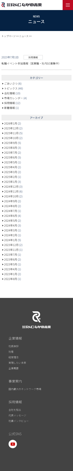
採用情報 (33, 57)
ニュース (23, 36)
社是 (11, 351)
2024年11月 (11, 191)
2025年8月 (10, 148)
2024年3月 (10, 230)
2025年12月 (11, 128)
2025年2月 (10, 177)
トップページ (9, 36)
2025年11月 (11, 133)
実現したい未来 (17, 362)
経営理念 (14, 357)
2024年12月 (11, 186)
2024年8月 (10, 206)
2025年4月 (10, 167)
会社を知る (15, 410)
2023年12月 (11, 245)
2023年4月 (10, 269)
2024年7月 (10, 211)
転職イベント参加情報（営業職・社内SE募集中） (31, 63)
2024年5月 (10, 220)
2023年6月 (10, 259)
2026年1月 (10, 123)
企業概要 (14, 368)
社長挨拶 (14, 346)
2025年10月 (11, 138)
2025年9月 (10, 143)
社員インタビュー (19, 421)
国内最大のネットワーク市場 (25, 389)
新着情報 (9, 108)
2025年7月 (10, 152)
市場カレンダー (13, 98)
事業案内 (15, 381)
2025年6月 (10, 157)
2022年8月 (10, 279)
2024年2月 (10, 235)
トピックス (11, 88)
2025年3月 (10, 172)
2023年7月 (10, 255)
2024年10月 (11, 196)
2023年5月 (10, 264)
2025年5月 (10, 162)
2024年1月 (10, 240)
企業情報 (15, 338)
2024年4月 (10, 225)
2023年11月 (11, 250)
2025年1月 (10, 182)
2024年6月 (10, 216)
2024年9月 (10, 201)
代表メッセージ (17, 415)
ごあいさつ (11, 83)
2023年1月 (10, 274)
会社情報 (9, 93)
